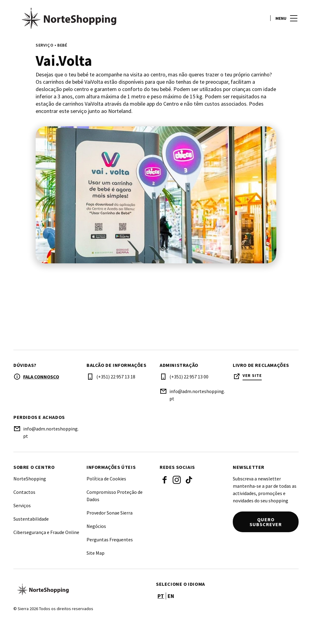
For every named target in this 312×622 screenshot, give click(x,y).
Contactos (24, 492)
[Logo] (81, 589)
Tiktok (189, 480)
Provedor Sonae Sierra (110, 513)
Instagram (177, 480)
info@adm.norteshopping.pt (197, 395)
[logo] (85, 18)
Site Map (96, 553)
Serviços (22, 505)
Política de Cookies (106, 479)
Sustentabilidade (31, 519)
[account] (260, 18)
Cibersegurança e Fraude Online (46, 532)
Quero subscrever (266, 521)
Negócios (96, 526)
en (171, 595)
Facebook (164, 480)
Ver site (252, 375)
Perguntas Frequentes (110, 539)
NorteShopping (29, 479)
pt (161, 595)
